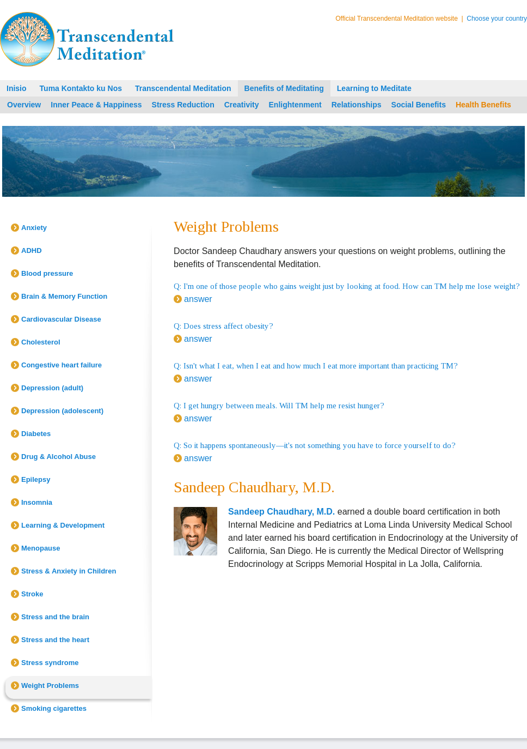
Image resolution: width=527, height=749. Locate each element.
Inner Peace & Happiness (96, 104)
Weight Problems (50, 685)
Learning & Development (63, 525)
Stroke (32, 594)
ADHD (31, 250)
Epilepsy (35, 479)
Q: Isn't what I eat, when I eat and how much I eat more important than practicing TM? (316, 365)
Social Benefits (418, 104)
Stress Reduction (183, 104)
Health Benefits (483, 104)
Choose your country (497, 18)
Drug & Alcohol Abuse (58, 456)
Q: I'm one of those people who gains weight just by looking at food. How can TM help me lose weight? (347, 286)
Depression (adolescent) (62, 411)
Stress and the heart (55, 640)
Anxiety (34, 228)
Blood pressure (47, 273)
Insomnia (36, 502)
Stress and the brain (55, 617)
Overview (24, 104)
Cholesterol (40, 342)
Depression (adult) (52, 388)
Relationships (357, 104)
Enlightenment (295, 104)
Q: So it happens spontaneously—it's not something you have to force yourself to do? (315, 445)
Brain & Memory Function (64, 296)
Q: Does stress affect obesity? (223, 326)
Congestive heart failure (61, 365)
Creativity (241, 104)
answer (198, 299)
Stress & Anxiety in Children (68, 571)
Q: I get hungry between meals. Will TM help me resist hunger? (279, 405)
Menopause (40, 548)
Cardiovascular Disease (61, 319)
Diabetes (36, 434)
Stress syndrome (50, 663)
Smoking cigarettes (54, 708)
